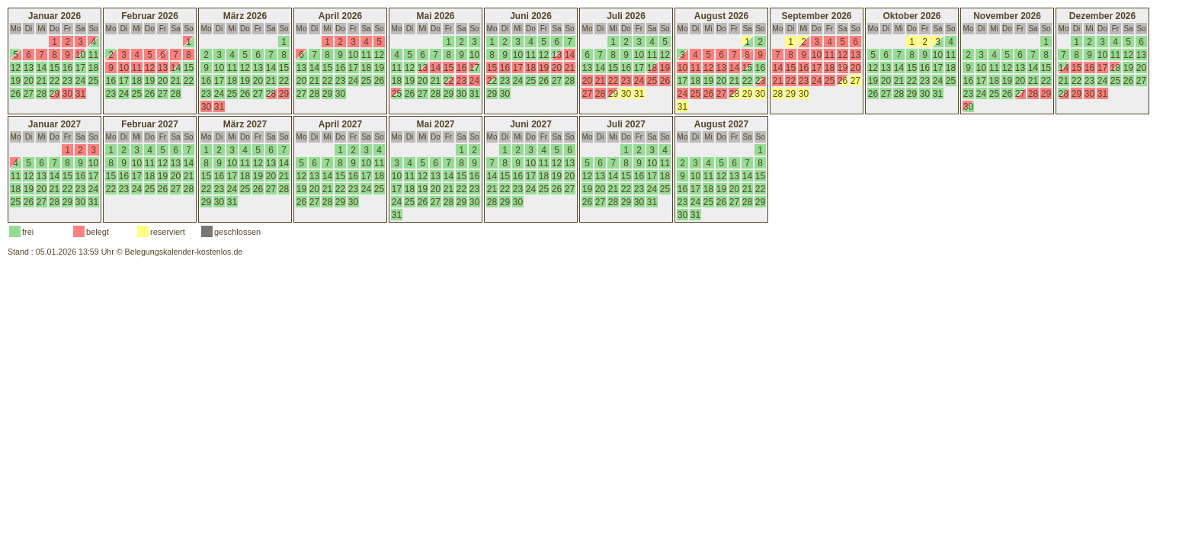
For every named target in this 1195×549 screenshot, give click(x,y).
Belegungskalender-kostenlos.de (184, 251)
